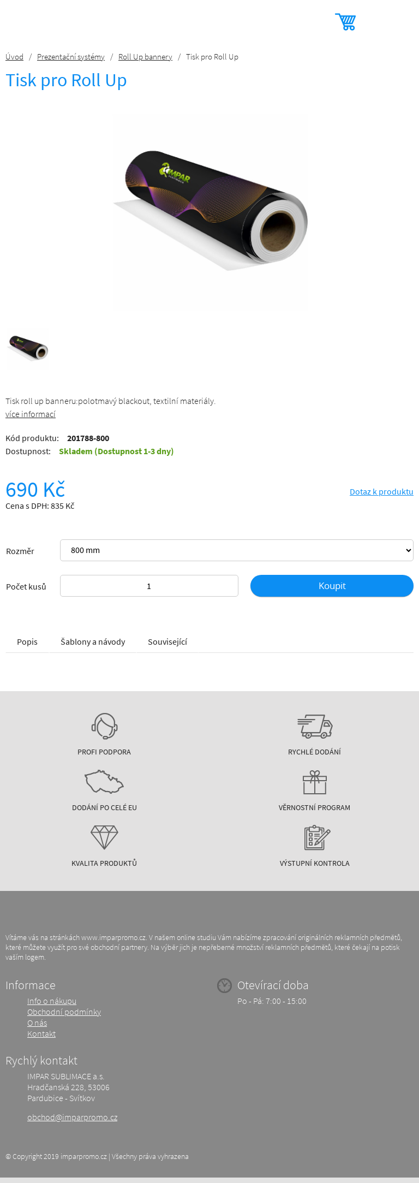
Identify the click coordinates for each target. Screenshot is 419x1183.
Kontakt (41, 1033)
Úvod (14, 56)
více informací (30, 413)
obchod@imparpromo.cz (72, 1116)
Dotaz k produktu (382, 491)
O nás (37, 1022)
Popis (27, 641)
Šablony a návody (93, 641)
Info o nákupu (51, 1000)
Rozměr (20, 550)
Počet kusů (26, 586)
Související (167, 641)
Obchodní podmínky (64, 1011)
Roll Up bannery (145, 56)
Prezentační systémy (71, 56)
